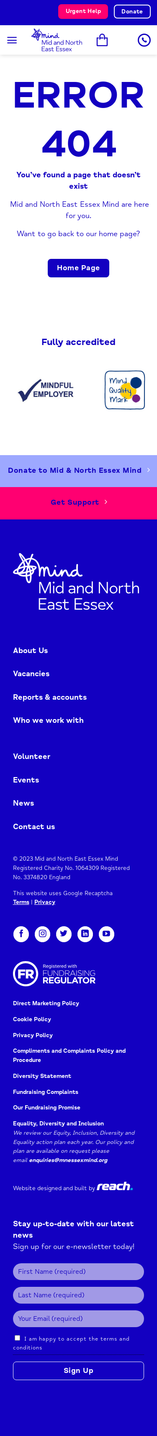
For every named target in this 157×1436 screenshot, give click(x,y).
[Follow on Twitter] (64, 934)
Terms (21, 902)
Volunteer (31, 756)
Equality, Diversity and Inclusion (58, 1123)
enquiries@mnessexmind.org (68, 1160)
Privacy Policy (33, 1035)
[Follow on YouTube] (106, 934)
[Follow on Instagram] (42, 934)
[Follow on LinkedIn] (85, 934)
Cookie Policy (32, 1019)
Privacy (44, 902)
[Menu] (12, 40)
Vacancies (31, 673)
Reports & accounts (50, 697)
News (23, 803)
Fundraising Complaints (45, 1092)
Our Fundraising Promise (46, 1107)
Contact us (34, 826)
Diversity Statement (42, 1076)
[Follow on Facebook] (21, 934)
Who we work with (48, 720)
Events (26, 780)
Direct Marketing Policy (46, 1003)
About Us (30, 650)
